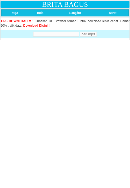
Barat (112, 13)
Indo (40, 13)
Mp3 (15, 13)
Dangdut (75, 13)
